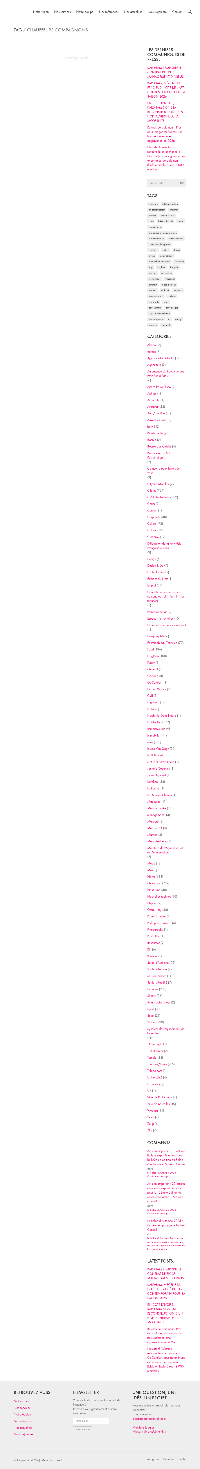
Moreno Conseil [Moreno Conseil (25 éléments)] (156, 296)
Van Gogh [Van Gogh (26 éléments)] (165, 325)
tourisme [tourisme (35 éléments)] (153, 325)
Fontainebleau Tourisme (162, 643)
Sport (150, 1009)
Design (151, 559)
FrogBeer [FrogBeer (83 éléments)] (161, 267)
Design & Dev (156, 566)
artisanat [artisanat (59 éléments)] (174, 209)
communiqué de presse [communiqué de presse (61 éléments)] (159, 244)
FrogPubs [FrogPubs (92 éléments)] (174, 267)
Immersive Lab (156, 729)
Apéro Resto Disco (159, 387)
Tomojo (151, 1058)
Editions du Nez (157, 579)
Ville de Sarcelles (158, 1104)
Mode (151, 863)
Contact (152, 510)
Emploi (151, 585)
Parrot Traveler (156, 916)
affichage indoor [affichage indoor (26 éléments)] (170, 204)
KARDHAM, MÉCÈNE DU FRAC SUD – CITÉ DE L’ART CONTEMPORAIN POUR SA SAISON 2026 (166, 90)
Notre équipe (22, 1414)
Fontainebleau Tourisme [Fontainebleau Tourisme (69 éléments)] (159, 261)
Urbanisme (154, 1084)
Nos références (23, 1421)
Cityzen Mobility (158, 484)
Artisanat (152, 407)
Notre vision (21, 1401)
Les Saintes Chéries (159, 795)
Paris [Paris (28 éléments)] (166, 302)
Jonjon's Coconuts (158, 769)
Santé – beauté (157, 969)
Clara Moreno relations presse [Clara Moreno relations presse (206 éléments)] (163, 232)
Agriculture (154, 365)
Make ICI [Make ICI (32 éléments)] (152, 290)
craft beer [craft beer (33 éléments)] (153, 250)
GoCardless (155, 682)
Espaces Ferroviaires (160, 619)
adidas (151, 352)
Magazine (154, 802)
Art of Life (153, 400)
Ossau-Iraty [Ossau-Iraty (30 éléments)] (154, 302)
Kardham (152, 782)
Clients (151, 491)
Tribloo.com (154, 1071)
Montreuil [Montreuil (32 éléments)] (178, 290)
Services (152, 989)
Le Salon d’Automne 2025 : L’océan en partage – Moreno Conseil (166, 1225)
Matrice (152, 835)
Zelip (150, 1124)
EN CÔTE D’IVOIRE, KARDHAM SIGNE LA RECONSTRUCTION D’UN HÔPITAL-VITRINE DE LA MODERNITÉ (165, 112)
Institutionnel (155, 755)
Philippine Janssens (159, 923)
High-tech (153, 702)
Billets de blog (156, 433)
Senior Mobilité (157, 983)
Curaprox (153, 537)
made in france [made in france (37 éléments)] (169, 284)
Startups (152, 1022)
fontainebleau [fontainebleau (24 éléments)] (166, 255)
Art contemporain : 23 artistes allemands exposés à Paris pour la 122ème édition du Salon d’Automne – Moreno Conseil (166, 1192)
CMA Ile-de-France (159, 497)
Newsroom (154, 883)
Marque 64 (154, 828)
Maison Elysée (156, 808)
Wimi (150, 1117)
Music (151, 870)
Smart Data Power (158, 1002)
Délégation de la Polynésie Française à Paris (164, 546)
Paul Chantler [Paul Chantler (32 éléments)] (155, 307)
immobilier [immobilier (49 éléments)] (170, 278)
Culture (151, 524)
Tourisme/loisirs (157, 1064)
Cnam (151, 504)
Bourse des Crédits (159, 446)
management (155, 815)
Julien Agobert (156, 775)
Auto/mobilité (156, 413)
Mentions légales (143, 1427)
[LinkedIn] (168, 1459)
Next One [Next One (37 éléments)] (172, 296)
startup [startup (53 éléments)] (178, 319)
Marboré (153, 821)
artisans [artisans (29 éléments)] (152, 215)
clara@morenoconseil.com (149, 1419)
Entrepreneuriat (157, 612)
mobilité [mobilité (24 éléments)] (165, 290)
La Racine (153, 788)
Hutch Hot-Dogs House (161, 716)
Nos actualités (23, 1428)
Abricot (151, 345)
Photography (155, 930)
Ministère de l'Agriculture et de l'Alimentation (165, 850)
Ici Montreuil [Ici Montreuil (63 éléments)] (154, 278)
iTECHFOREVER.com (160, 762)
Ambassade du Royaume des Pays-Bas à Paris (165, 374)
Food (150, 649)
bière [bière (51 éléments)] (151, 221)
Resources (153, 943)
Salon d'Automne (158, 963)
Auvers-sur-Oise (157, 420)
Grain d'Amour (156, 689)
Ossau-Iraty (154, 910)
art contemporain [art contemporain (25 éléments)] (157, 209)
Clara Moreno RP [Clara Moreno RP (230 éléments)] (156, 238)
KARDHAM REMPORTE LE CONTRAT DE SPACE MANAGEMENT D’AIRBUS (165, 72)
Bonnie (151, 440)
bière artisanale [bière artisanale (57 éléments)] (165, 221)
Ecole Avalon (155, 572)
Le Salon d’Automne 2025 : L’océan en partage (162, 1174)
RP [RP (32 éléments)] (169, 319)
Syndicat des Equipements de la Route (166, 1031)
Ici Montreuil (155, 722)
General (152, 669)
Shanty (151, 996)
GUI (150, 696)
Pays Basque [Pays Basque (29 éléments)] (172, 307)
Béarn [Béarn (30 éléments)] (180, 221)
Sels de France (156, 976)
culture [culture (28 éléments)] (166, 250)
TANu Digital (155, 1044)
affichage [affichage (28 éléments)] (153, 204)
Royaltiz (152, 956)
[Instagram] (153, 1459)
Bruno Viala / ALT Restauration (158, 455)
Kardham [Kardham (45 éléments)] (153, 284)
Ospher (152, 903)
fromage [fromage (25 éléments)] (153, 273)
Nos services (22, 1408)
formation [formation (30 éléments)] (179, 261)
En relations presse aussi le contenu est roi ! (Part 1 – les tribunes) (165, 596)
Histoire (152, 709)
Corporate (153, 517)
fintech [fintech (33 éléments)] (152, 255)
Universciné (154, 1077)
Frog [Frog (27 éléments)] (151, 267)
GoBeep (152, 676)
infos (150, 742)
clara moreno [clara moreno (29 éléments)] (155, 227)
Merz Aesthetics (157, 841)
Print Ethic (153, 936)
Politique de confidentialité (149, 1432)
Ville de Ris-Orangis (159, 1097)
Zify (149, 1130)
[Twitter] (182, 1459)
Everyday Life (155, 636)
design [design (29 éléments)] (177, 250)
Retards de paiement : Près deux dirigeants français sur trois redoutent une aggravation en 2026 (164, 134)
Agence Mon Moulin (160, 358)
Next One (153, 890)
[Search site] (190, 12)
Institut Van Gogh (158, 749)
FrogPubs (153, 656)
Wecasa (152, 1111)
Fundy (151, 663)
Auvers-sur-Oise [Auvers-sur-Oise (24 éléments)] (167, 215)
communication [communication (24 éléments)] (176, 238)
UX (149, 1091)
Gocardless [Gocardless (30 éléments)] (166, 273)
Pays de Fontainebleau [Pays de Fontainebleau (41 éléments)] (159, 313)
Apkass (151, 393)
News (151, 877)
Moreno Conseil (51, 1460)
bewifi (151, 427)
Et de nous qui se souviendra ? (166, 625)
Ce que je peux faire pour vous (164, 471)
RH (149, 949)
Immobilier (154, 735)
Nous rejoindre (23, 1434)
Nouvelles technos (159, 896)
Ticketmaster (155, 1051)
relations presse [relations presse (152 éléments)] (156, 319)
